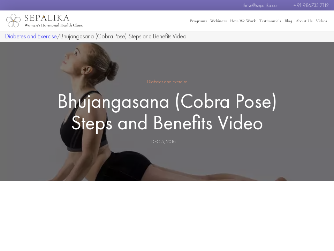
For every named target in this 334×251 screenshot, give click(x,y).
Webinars (218, 21)
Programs (198, 21)
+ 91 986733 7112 (311, 5)
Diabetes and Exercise (31, 36)
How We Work (243, 21)
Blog (288, 21)
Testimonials (270, 21)
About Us (304, 21)
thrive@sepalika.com (261, 5)
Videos (321, 21)
